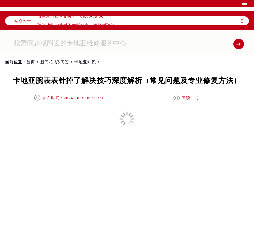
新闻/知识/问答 (54, 62)
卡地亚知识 (85, 62)
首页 (30, 62)
